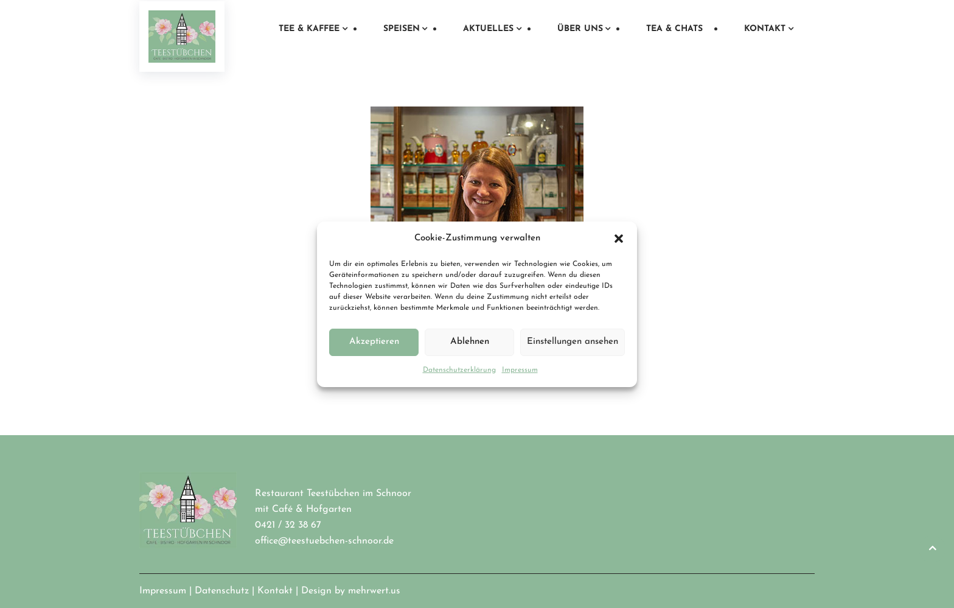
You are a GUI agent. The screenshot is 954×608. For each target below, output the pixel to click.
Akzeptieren (374, 341)
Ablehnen (469, 341)
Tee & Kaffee (309, 28)
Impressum (520, 370)
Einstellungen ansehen (572, 341)
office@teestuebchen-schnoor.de (324, 541)
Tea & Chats (674, 28)
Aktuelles (488, 28)
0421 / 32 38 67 (288, 525)
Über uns (580, 28)
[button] (619, 238)
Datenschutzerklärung (459, 370)
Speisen (401, 28)
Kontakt (764, 28)
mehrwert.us (374, 591)
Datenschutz (222, 591)
